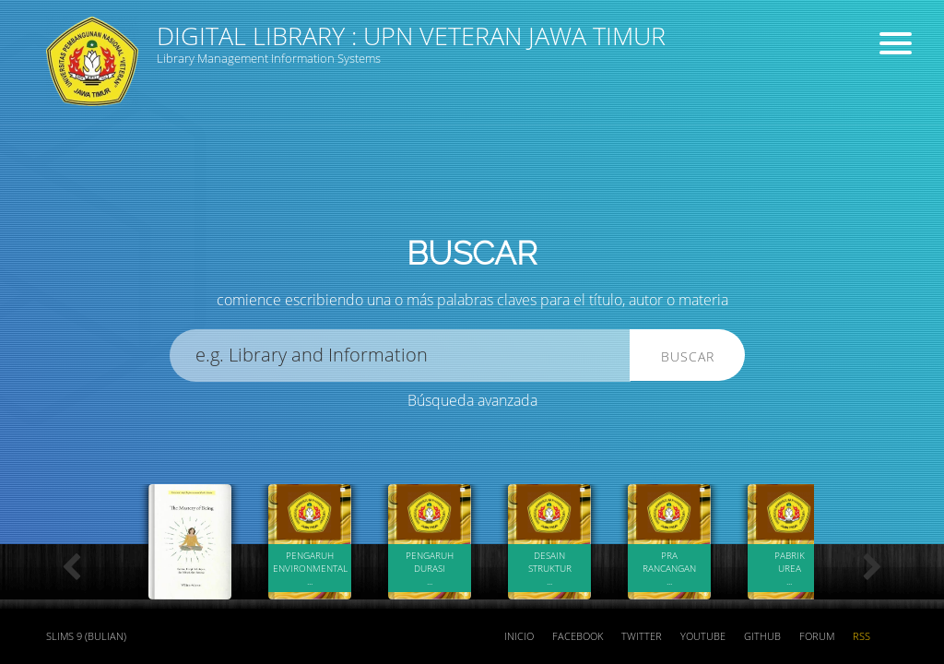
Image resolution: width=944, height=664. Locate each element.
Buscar (687, 356)
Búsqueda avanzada (472, 400)
